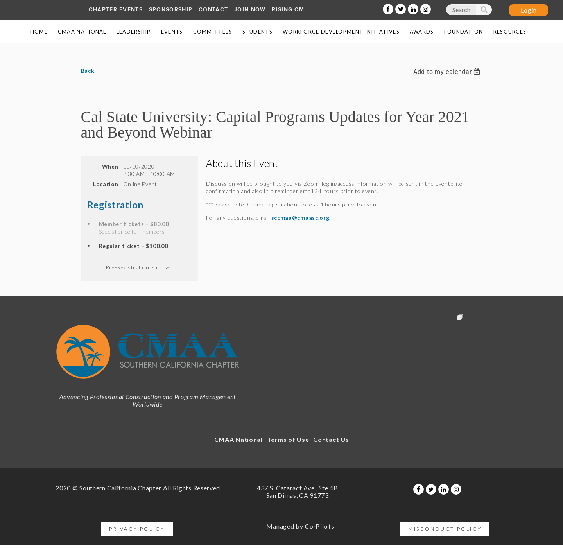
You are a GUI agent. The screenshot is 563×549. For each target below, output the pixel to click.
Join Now (249, 9)
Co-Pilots (319, 526)
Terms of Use (288, 439)
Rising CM (288, 9)
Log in (528, 10)
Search (484, 11)
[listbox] (447, 72)
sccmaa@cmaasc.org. (301, 217)
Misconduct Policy (445, 529)
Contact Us (331, 439)
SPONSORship (170, 9)
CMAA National (238, 439)
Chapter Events (116, 9)
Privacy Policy (137, 529)
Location (105, 184)
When (110, 166)
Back (88, 70)
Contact (213, 9)
